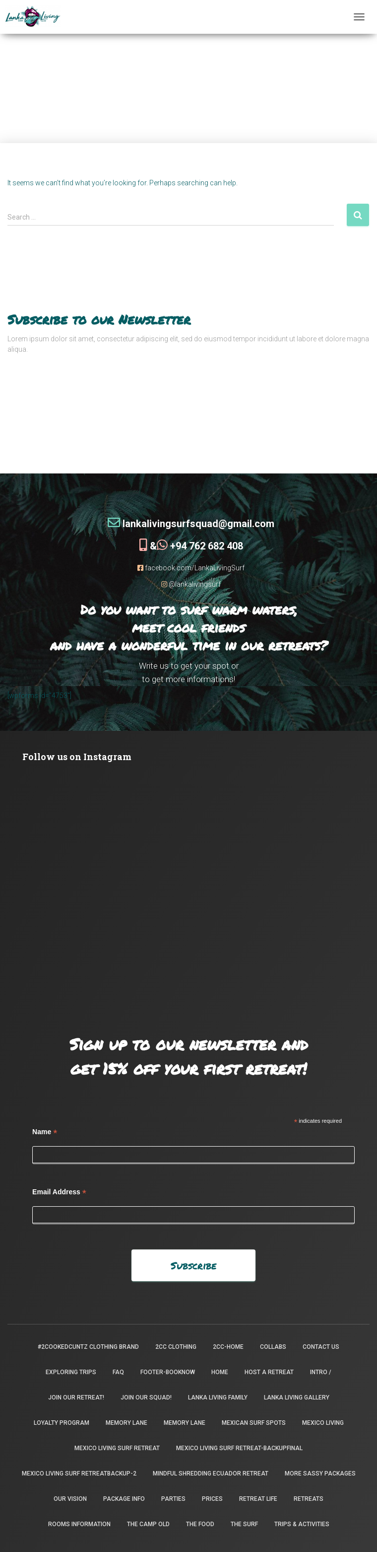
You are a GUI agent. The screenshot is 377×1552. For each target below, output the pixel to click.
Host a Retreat (269, 1372)
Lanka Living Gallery (296, 1397)
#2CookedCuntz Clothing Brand (88, 1346)
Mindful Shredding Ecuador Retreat (210, 1473)
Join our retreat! (76, 1397)
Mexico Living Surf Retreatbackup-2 (79, 1473)
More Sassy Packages (320, 1473)
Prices (212, 1498)
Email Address (59, 1192)
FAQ (118, 1372)
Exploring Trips (71, 1372)
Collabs (273, 1346)
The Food (200, 1524)
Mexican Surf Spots (254, 1422)
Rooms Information (79, 1524)
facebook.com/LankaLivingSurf (191, 568)
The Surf (244, 1524)
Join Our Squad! (146, 1397)
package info (124, 1498)
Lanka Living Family (218, 1397)
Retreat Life (258, 1498)
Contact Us (321, 1346)
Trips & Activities (301, 1524)
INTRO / (320, 1372)
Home (219, 1372)
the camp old (148, 1524)
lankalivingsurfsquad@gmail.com (191, 524)
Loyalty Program (61, 1422)
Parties (173, 1498)
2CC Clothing (175, 1346)
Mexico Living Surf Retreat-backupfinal (239, 1448)
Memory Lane (126, 1422)
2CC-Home (228, 1346)
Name (44, 1132)
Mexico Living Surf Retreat (117, 1448)
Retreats (308, 1498)
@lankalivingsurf (191, 584)
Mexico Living (323, 1422)
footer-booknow (167, 1372)
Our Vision (70, 1498)
